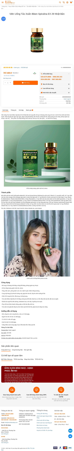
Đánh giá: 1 (17, 67)
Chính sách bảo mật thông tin (44, 422)
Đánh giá (29, 110)
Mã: (62, 67)
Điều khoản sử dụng (42, 425)
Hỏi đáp (21, 110)
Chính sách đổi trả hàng (43, 420)
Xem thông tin (4, 433)
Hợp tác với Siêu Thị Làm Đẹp (44, 430)
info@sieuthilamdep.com (11, 422)
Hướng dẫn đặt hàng (42, 413)
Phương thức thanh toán (43, 428)
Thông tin (13, 110)
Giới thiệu (5, 110)
